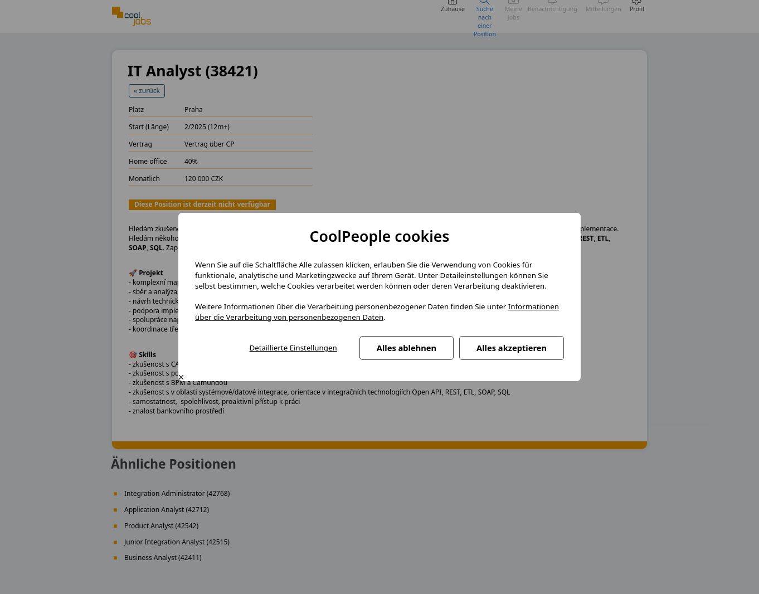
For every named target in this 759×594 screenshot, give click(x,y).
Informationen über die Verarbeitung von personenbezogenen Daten (377, 311)
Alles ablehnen (406, 347)
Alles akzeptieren (511, 347)
